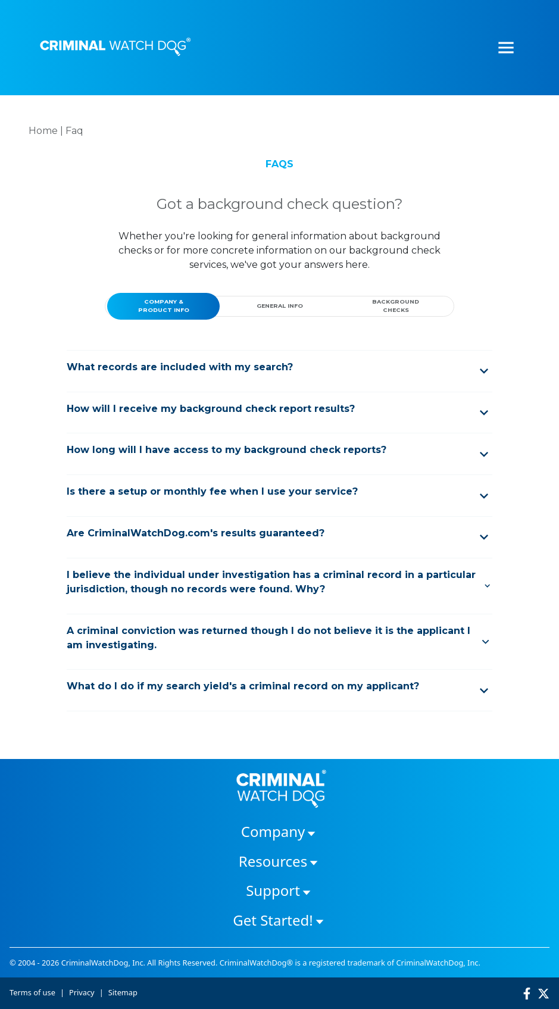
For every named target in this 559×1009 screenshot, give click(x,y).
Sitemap (123, 992)
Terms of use (32, 992)
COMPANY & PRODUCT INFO (163, 305)
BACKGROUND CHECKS (395, 305)
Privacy (82, 992)
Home (43, 130)
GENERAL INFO (280, 305)
